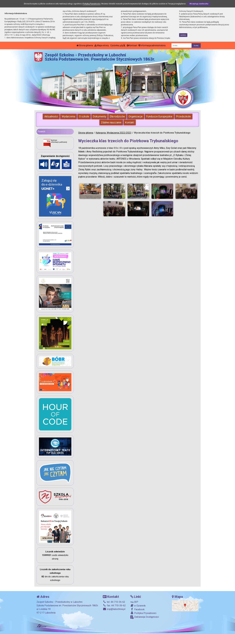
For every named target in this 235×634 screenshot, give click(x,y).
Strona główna (85, 45)
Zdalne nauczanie (111, 122)
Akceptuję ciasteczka (198, 4)
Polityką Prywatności (91, 4)
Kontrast (132, 45)
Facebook (137, 609)
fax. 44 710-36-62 (114, 605)
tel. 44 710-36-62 (114, 601)
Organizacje (136, 116)
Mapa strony (101, 45)
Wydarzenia (68, 116)
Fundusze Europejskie (159, 116)
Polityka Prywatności (143, 613)
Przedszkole (183, 116)
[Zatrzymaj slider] (146, 99)
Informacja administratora (152, 45)
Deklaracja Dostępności (144, 617)
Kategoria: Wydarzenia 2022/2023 (113, 132)
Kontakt (129, 122)
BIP (134, 601)
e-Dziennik (138, 605)
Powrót (41, 131)
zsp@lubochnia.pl (114, 609)
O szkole (84, 116)
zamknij (183, 35)
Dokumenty (99, 116)
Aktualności (51, 116)
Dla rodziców (117, 116)
